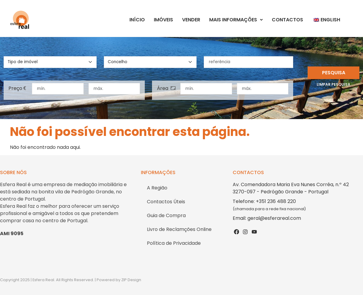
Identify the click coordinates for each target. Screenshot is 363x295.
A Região (157, 187)
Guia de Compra (166, 215)
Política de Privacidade (174, 243)
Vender (191, 19)
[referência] (248, 62)
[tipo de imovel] (50, 62)
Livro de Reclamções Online (179, 229)
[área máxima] (263, 88)
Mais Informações (236, 19)
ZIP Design (131, 279)
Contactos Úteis (166, 201)
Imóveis (163, 19)
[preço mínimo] (58, 88)
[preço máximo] (114, 88)
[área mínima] (206, 88)
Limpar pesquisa (333, 84)
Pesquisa (333, 72)
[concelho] (150, 62)
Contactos (287, 19)
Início (137, 19)
